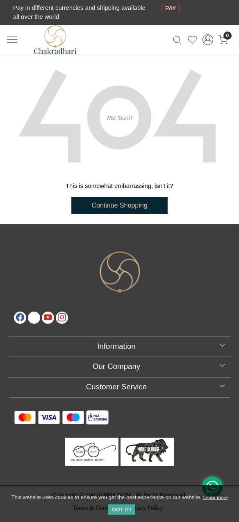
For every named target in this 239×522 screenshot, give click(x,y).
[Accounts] (208, 39)
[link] (177, 39)
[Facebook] (20, 318)
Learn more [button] (215, 497)
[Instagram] (62, 318)
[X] (34, 318)
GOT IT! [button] (122, 509)
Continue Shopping (119, 205)
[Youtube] (48, 318)
